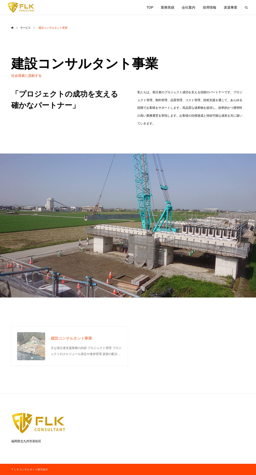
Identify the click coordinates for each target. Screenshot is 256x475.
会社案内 (188, 7)
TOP (149, 7)
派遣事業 (230, 7)
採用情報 (209, 7)
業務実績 (167, 7)
